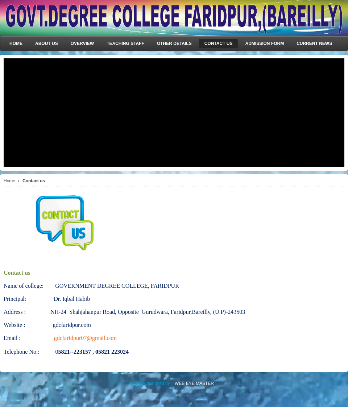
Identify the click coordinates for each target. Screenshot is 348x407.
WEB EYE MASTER (194, 383)
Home (9, 180)
